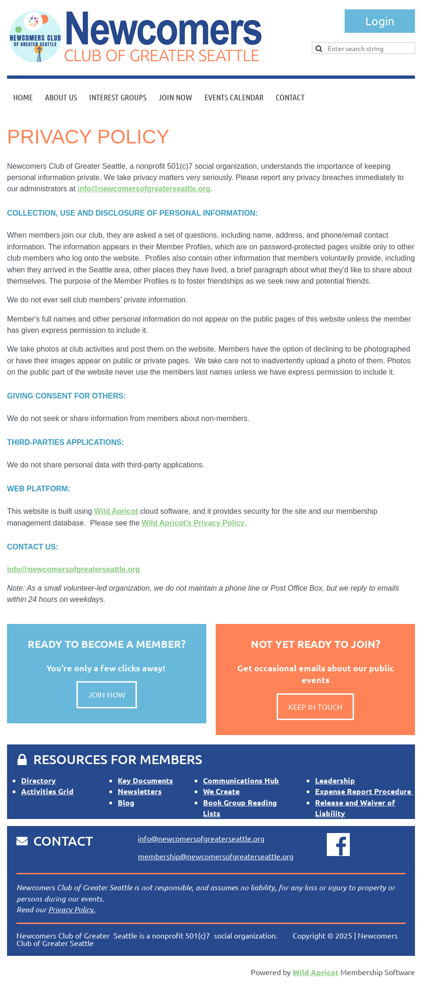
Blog (126, 802)
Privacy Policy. (71, 909)
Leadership (335, 780)
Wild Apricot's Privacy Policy (193, 523)
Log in (380, 21)
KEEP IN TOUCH (315, 706)
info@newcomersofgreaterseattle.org (143, 189)
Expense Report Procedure (364, 791)
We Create (221, 791)
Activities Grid (47, 791)
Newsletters (140, 791)
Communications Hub (241, 780)
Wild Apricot (116, 511)
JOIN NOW (106, 694)
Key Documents (145, 780)
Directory (38, 780)
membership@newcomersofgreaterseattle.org (216, 856)
